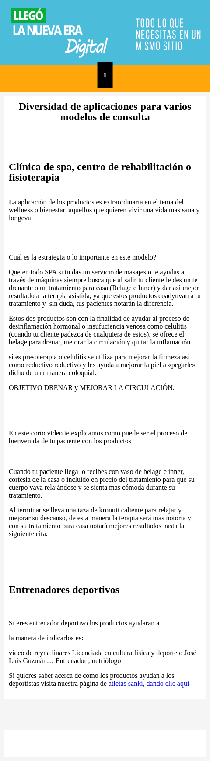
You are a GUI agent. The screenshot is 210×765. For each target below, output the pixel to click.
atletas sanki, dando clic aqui (148, 683)
